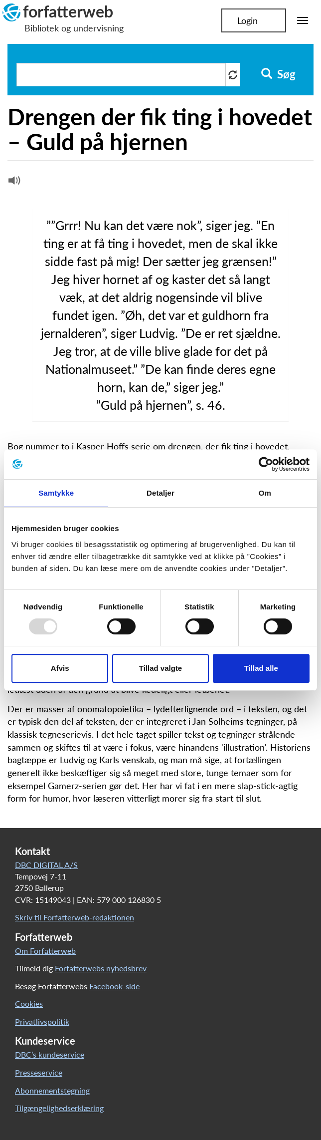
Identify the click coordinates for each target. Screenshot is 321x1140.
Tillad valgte (160, 668)
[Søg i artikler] (121, 74)
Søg (278, 74)
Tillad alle (261, 668)
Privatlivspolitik (42, 1021)
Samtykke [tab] (56, 493)
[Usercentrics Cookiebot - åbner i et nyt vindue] (266, 464)
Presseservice (38, 1072)
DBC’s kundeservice (49, 1054)
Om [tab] (265, 493)
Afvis (60, 668)
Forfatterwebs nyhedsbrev (101, 968)
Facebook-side (114, 986)
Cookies (29, 1003)
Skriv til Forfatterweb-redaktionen (74, 917)
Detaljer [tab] (160, 493)
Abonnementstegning (52, 1090)
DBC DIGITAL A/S (46, 864)
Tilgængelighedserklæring (59, 1108)
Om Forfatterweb (45, 950)
